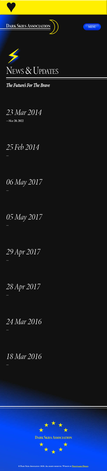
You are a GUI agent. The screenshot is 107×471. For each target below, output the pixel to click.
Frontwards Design (80, 466)
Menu (92, 26)
